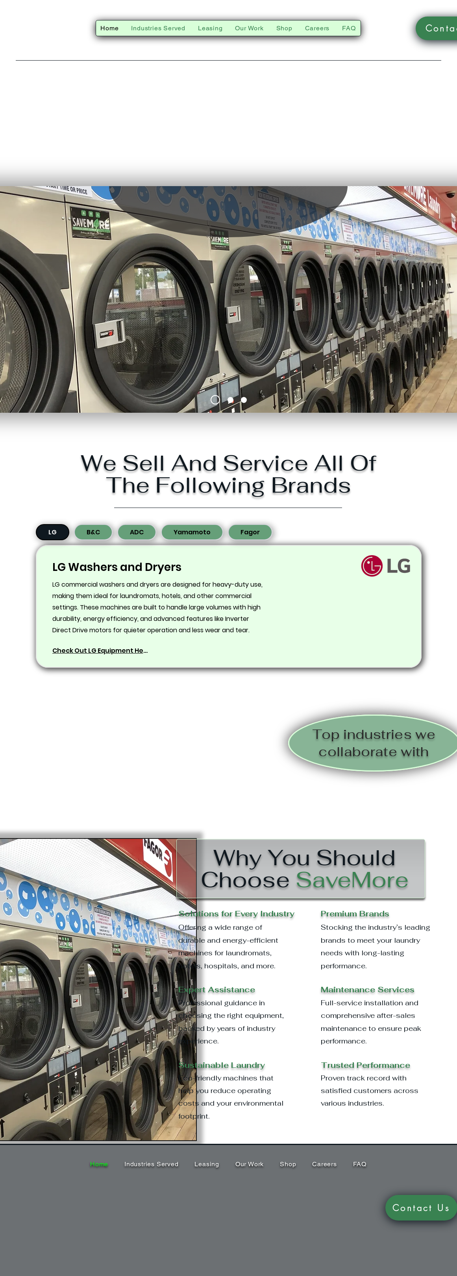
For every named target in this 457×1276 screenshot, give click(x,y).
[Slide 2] (230, 400)
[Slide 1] (215, 399)
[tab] (52, 532)
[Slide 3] (244, 400)
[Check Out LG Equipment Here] (101, 650)
